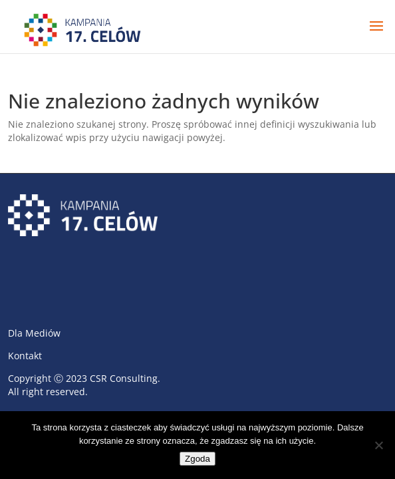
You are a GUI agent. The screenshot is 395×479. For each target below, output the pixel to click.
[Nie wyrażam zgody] (378, 445)
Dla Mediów (34, 333)
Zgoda (197, 459)
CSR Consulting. (125, 378)
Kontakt (25, 355)
